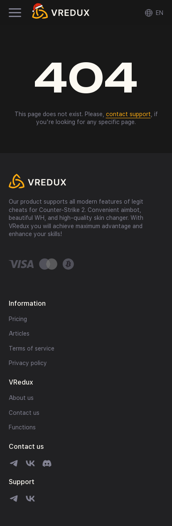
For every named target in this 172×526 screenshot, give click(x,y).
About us (21, 397)
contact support (128, 114)
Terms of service (31, 348)
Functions (22, 427)
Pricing (18, 319)
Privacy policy (28, 363)
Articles (19, 333)
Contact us (24, 412)
